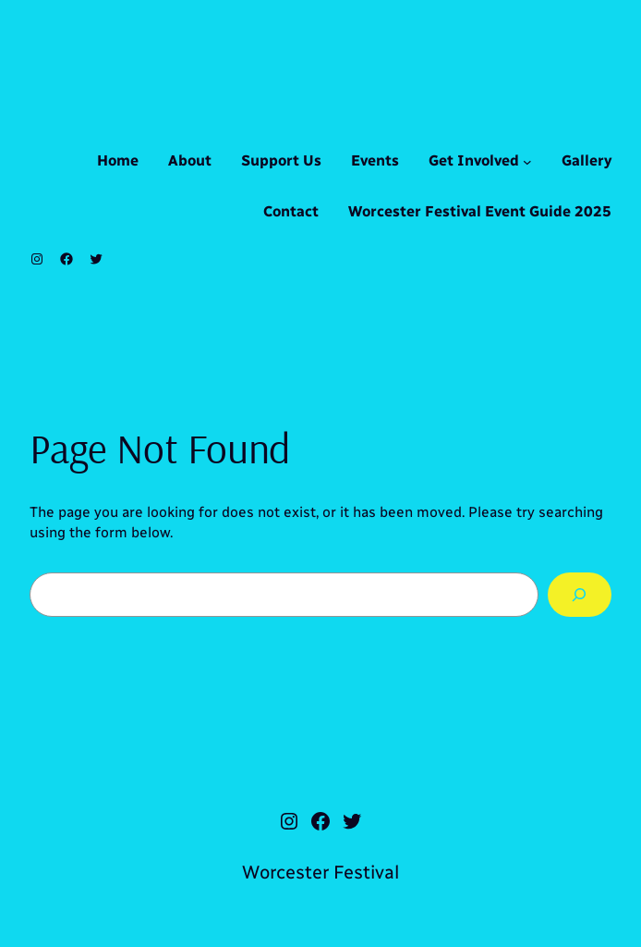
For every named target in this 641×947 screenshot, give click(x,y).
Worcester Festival (320, 872)
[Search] (579, 595)
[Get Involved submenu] (527, 161)
